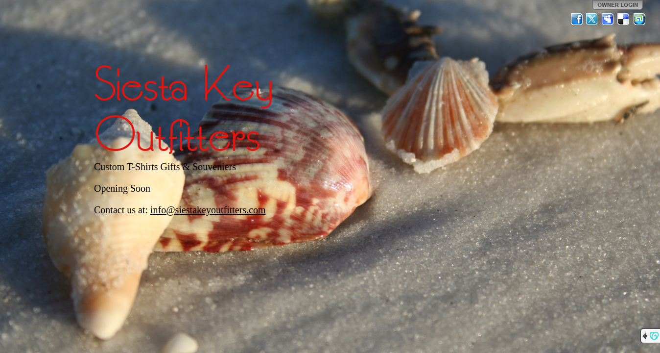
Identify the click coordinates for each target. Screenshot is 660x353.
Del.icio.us (624, 19)
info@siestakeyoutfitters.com (208, 209)
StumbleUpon (639, 19)
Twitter (592, 19)
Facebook (577, 19)
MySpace (608, 19)
